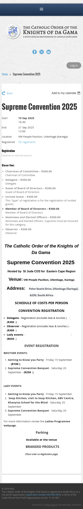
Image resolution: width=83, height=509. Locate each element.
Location (7, 136)
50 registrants (26, 142)
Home (5, 74)
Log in (74, 65)
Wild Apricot (51, 504)
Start (5, 118)
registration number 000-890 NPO (43, 494)
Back (10, 93)
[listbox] (66, 93)
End (4, 127)
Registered (8, 142)
